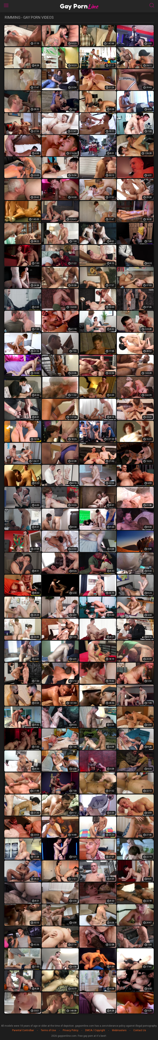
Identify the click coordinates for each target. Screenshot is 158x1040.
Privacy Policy (70, 1030)
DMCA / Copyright (95, 1030)
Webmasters (119, 1030)
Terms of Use (48, 1030)
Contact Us (139, 1030)
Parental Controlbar (23, 1030)
